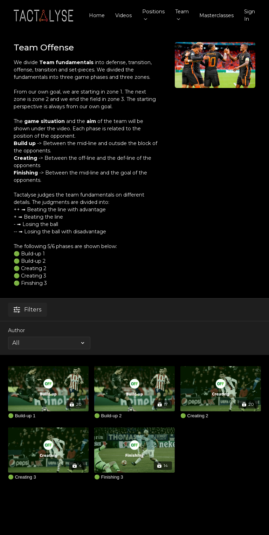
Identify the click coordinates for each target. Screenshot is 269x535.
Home (97, 15)
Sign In (249, 15)
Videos (123, 15)
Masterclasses (216, 15)
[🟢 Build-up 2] (134, 415)
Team (182, 14)
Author (16, 330)
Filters (27, 309)
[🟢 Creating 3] (48, 477)
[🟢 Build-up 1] (48, 415)
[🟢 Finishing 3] (134, 477)
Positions (153, 14)
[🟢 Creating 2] (220, 415)
